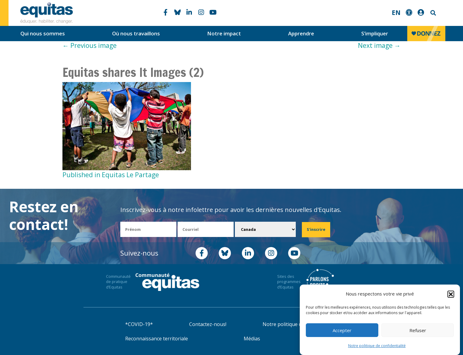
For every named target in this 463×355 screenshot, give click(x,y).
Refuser (417, 330)
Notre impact (224, 33)
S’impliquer (374, 33)
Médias (252, 338)
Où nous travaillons (136, 33)
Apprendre (301, 33)
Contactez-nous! (207, 324)
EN (396, 12)
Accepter (342, 330)
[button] (451, 294)
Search (432, 13)
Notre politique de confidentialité (377, 345)
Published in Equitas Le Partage (110, 174)
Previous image (89, 45)
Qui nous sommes (42, 33)
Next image (379, 45)
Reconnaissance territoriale (156, 338)
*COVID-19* (139, 324)
